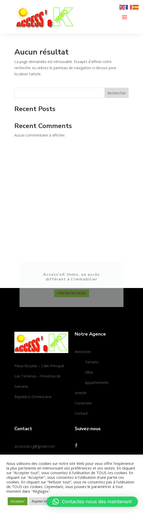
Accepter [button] (17, 501)
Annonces (83, 351)
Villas (89, 372)
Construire (83, 403)
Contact (81, 413)
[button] (92, 502)
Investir (81, 392)
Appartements (97, 382)
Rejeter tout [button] (41, 501)
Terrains (92, 361)
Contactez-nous (71, 296)
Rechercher (116, 93)
